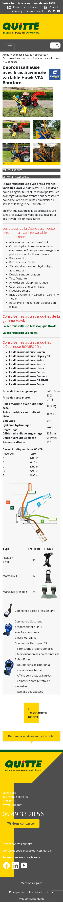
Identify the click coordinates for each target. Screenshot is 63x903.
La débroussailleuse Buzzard (28, 376)
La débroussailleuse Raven (27, 352)
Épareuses (40, 54)
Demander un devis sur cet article (31, 736)
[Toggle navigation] (10, 46)
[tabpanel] (31, 284)
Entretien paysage (22, 54)
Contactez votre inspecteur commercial (27, 850)
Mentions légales (31, 883)
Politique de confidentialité (25, 892)
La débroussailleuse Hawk (20, 333)
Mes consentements (31, 898)
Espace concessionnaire (26, 7)
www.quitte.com (12, 805)
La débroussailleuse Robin (26, 360)
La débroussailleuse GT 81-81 (28, 380)
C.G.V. (50, 892)
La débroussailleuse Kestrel (27, 364)
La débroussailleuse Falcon (27, 372)
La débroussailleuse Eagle (26, 384)
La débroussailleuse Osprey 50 (29, 356)
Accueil (6, 54)
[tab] (31, 163)
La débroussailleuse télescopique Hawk (29, 326)
